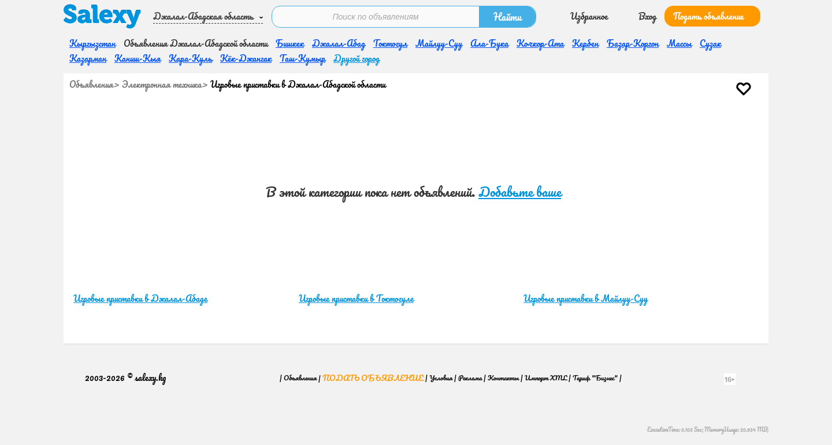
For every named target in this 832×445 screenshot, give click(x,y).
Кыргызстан (92, 43)
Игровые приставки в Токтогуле (356, 298)
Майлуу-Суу (438, 43)
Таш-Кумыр (302, 58)
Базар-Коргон (633, 43)
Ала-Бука (489, 43)
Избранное (589, 16)
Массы (679, 43)
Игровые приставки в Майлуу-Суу (585, 298)
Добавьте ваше (519, 192)
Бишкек (290, 43)
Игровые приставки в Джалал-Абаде (140, 298)
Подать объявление (708, 16)
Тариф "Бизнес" (595, 377)
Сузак (710, 43)
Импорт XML (546, 377)
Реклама (470, 377)
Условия (440, 377)
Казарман (87, 58)
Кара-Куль (190, 58)
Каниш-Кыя (137, 58)
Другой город (356, 58)
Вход (647, 16)
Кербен (585, 43)
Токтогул (390, 43)
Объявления (91, 84)
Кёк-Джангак (246, 58)
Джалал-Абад (338, 43)
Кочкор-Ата (540, 43)
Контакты (503, 377)
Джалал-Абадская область (203, 16)
